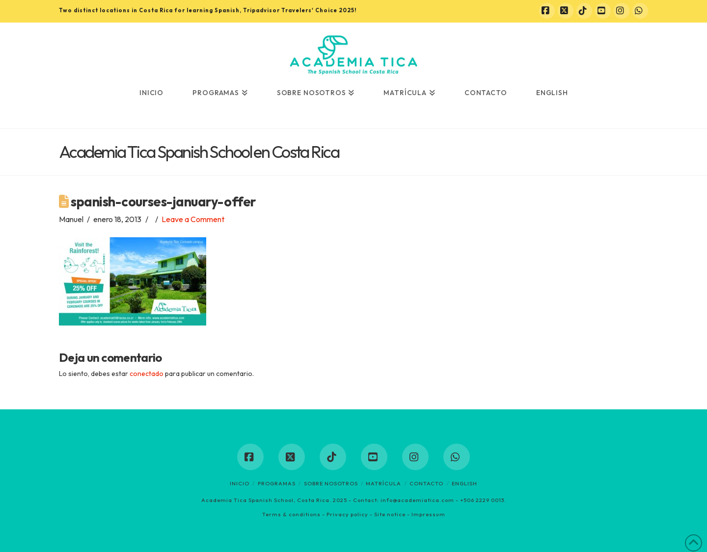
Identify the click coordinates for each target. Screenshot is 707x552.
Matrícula (383, 483)
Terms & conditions (291, 514)
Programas (277, 483)
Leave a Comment (193, 219)
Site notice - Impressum (409, 514)
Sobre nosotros (331, 483)
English (464, 483)
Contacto (426, 483)
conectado (146, 373)
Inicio (239, 483)
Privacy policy (347, 514)
